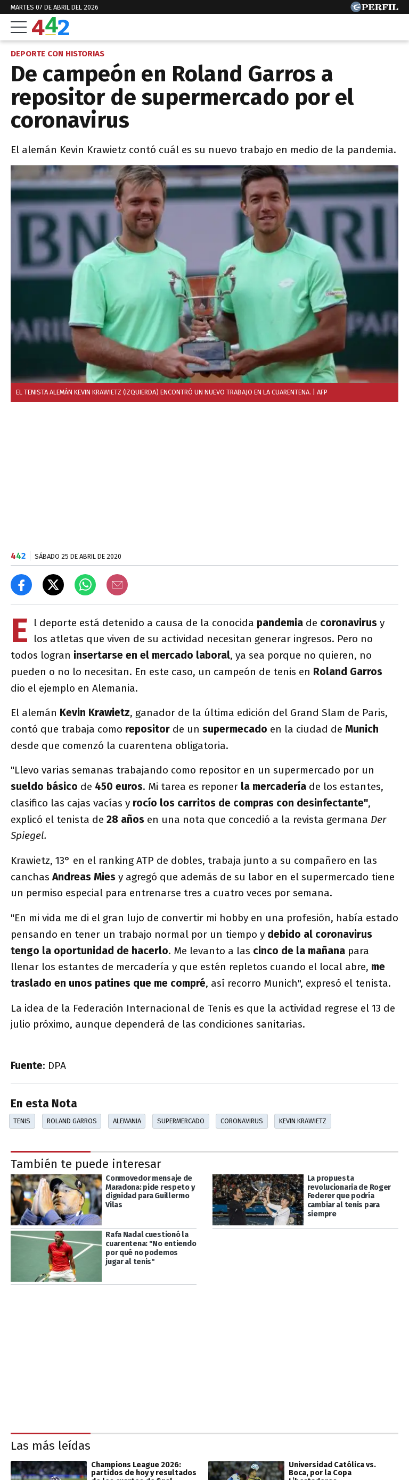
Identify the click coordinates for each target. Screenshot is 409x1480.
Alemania (127, 1121)
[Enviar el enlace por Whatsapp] (85, 584)
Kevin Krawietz (302, 1121)
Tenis (21, 1121)
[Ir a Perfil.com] (374, 9)
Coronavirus (241, 1121)
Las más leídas (51, 1446)
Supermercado (180, 1121)
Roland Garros (72, 1121)
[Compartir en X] (53, 584)
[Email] (117, 584)
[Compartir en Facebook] (21, 584)
